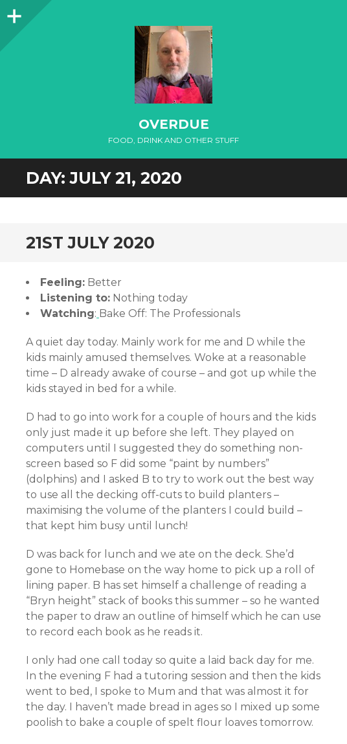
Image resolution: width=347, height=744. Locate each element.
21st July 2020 (90, 242)
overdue (174, 124)
